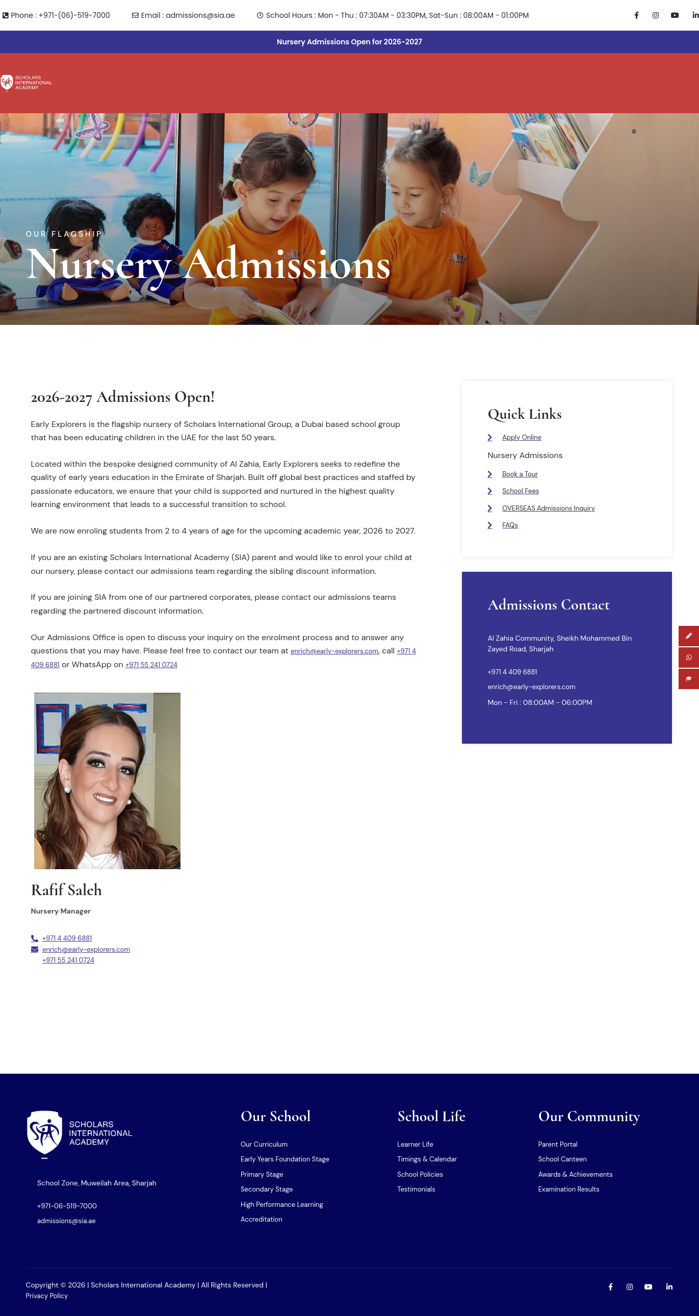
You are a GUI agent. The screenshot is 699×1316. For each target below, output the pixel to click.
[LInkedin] (691, 15)
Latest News (599, 72)
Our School (95, 72)
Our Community (404, 72)
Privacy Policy (48, 1295)
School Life (282, 72)
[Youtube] (671, 15)
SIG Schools (660, 72)
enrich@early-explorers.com (345, 628)
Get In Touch (536, 72)
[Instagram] (651, 15)
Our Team (338, 72)
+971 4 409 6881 (61, 642)
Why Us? (145, 72)
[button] (96, 72)
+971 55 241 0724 (189, 642)
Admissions (474, 72)
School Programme (209, 72)
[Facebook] (631, 15)
